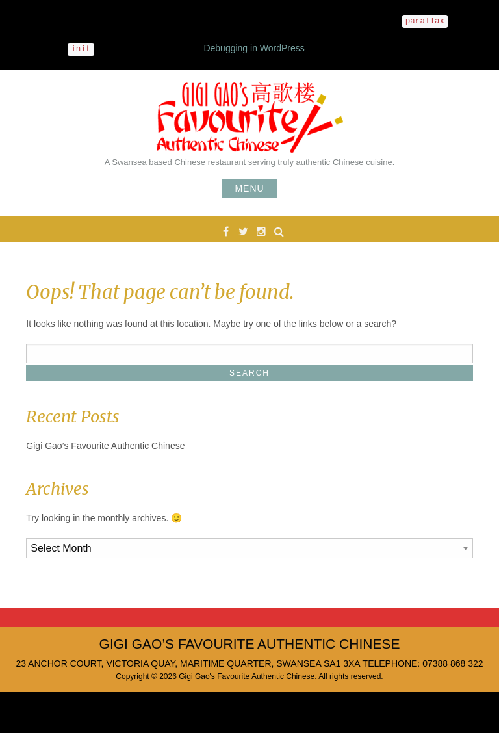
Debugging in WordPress (253, 48)
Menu (249, 188)
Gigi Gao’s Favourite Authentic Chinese (105, 446)
